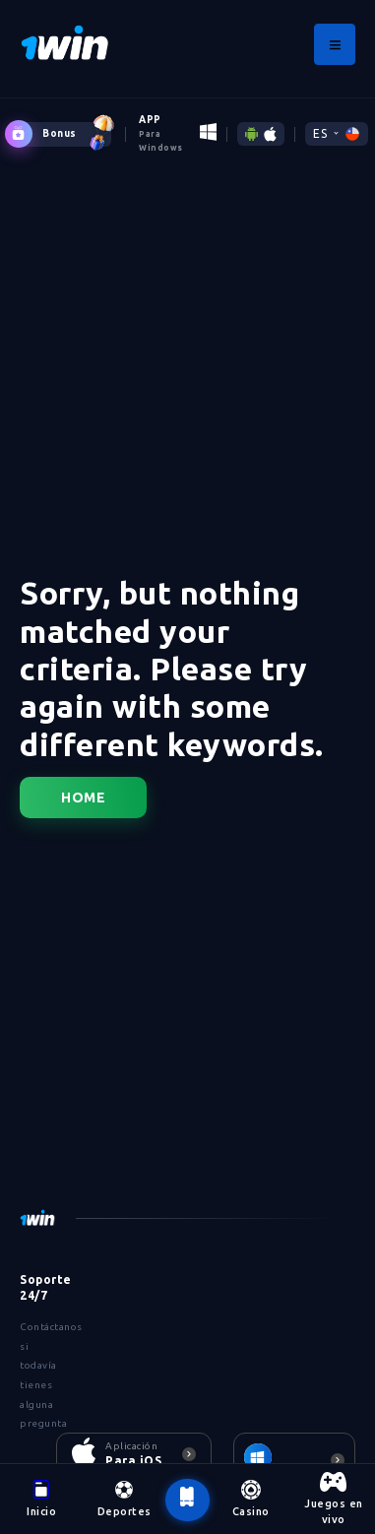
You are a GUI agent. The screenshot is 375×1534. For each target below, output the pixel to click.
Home (83, 797)
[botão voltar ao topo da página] (187, 1499)
